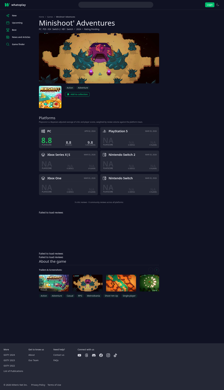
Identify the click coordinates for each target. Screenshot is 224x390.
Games (50, 17)
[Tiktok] (115, 355)
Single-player (129, 295)
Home (41, 17)
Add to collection (77, 94)
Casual (70, 295)
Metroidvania (93, 295)
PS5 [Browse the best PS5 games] (44, 29)
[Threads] (86, 355)
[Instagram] (108, 355)
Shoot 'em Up (111, 295)
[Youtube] (79, 355)
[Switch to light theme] (217, 4)
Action (70, 87)
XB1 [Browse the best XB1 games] (63, 29)
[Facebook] (101, 355)
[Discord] (94, 355)
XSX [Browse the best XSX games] (49, 29)
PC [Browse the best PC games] (40, 29)
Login (210, 4)
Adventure (83, 87)
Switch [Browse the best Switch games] (70, 29)
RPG (80, 295)
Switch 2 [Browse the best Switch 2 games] (56, 29)
